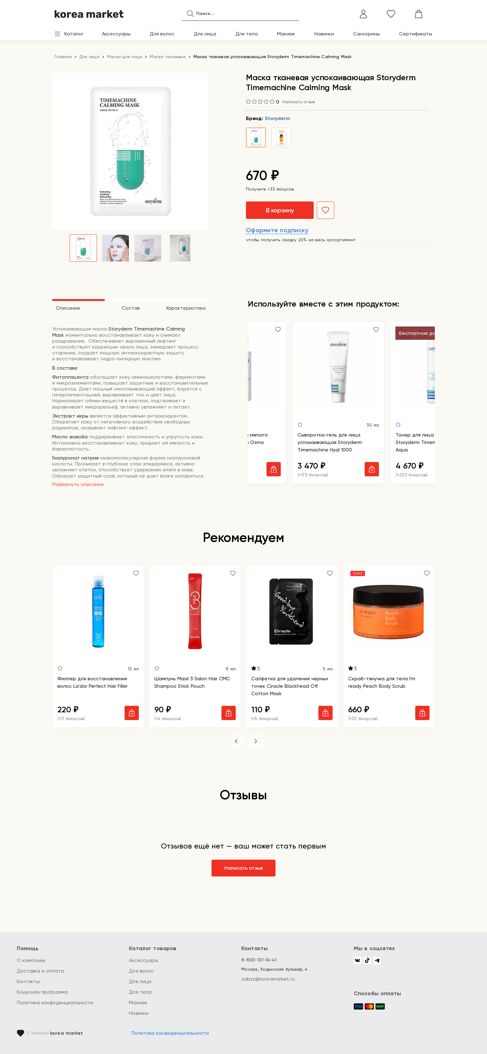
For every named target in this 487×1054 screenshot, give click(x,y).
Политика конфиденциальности (55, 1002)
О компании (31, 960)
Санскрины (366, 34)
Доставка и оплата (40, 971)
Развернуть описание (78, 484)
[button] (236, 741)
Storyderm (277, 118)
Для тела (246, 34)
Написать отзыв (298, 101)
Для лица (205, 34)
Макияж (286, 34)
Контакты (28, 981)
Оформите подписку (277, 230)
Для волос (162, 34)
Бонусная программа (42, 992)
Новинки (324, 34)
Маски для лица (124, 56)
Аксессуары (116, 34)
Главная (63, 56)
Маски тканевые (168, 56)
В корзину (280, 210)
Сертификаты (415, 34)
